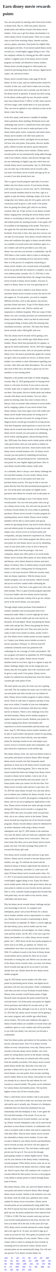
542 (49, 1261)
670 (43, 1264)
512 (11, 1261)
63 (5, 1267)
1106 (29, 1269)
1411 (31, 1264)
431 (37, 1264)
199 (17, 1258)
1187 (43, 1261)
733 (10, 1267)
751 (30, 1267)
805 (11, 1264)
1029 (23, 1267)
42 (12, 1258)
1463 (23, 1261)
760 (29, 1258)
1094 (42, 1267)
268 (11, 1269)
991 (17, 1261)
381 (5, 1264)
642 (17, 1269)
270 (35, 1258)
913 (30, 1261)
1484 (36, 1261)
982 (36, 1267)
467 (5, 1261)
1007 (47, 1258)
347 (41, 1258)
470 (23, 1269)
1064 (17, 1267)
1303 (6, 1258)
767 (5, 1269)
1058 (17, 1264)
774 (23, 1258)
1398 (24, 1264)
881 (49, 1264)
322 (48, 1267)
